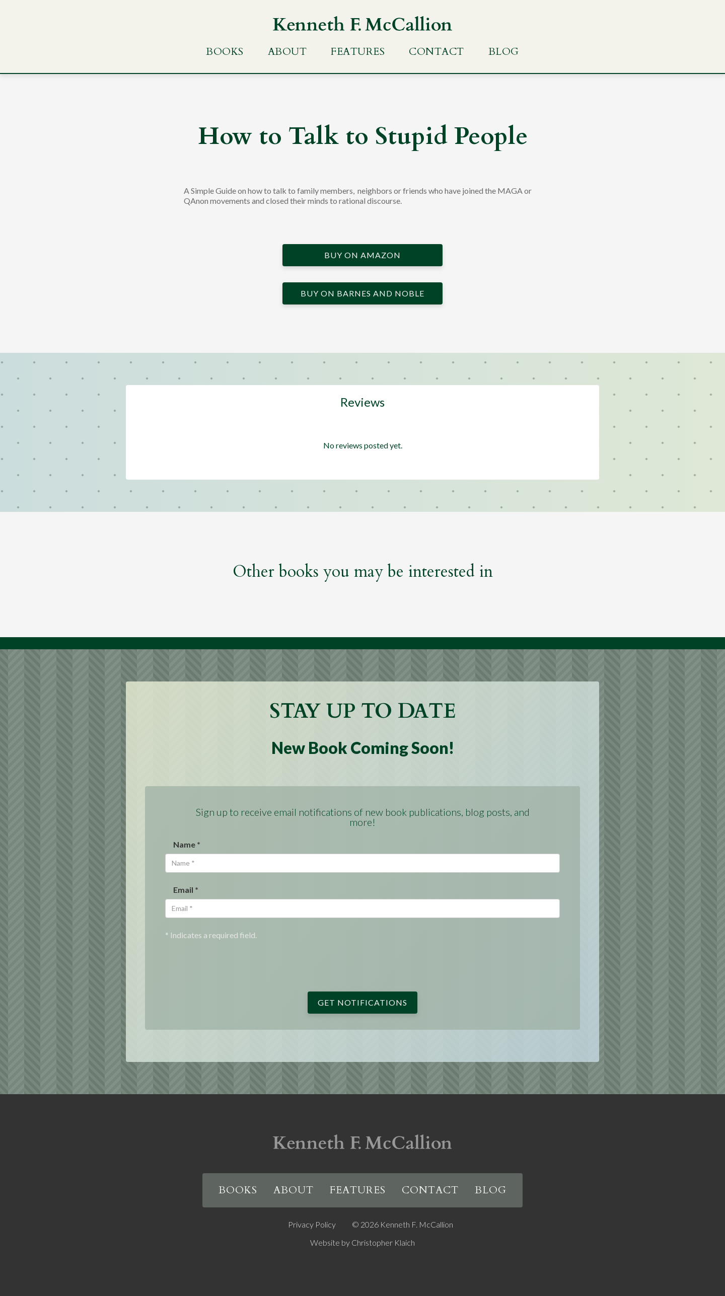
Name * (186, 844)
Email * (185, 889)
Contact (436, 51)
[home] (362, 23)
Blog (503, 51)
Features (358, 51)
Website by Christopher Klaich (362, 1242)
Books (225, 51)
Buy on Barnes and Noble (362, 293)
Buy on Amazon (362, 255)
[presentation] (241, 959)
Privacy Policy (312, 1224)
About (287, 51)
